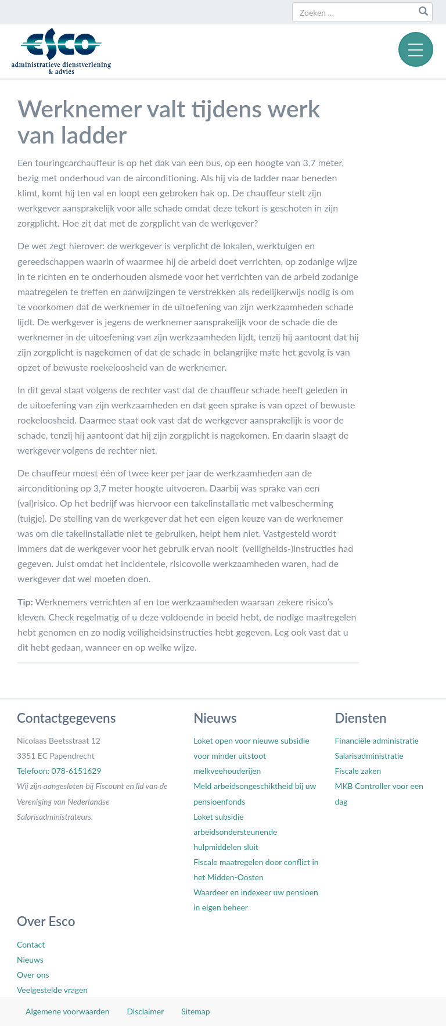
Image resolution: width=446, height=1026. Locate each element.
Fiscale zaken (357, 771)
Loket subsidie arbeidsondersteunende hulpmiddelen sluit (235, 832)
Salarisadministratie (368, 755)
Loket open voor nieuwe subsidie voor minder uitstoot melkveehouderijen (251, 756)
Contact (31, 944)
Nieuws (30, 959)
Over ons (33, 975)
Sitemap (195, 1011)
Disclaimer (145, 1011)
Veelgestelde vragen (52, 990)
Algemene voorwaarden (67, 1011)
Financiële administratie (376, 740)
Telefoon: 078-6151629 (59, 771)
